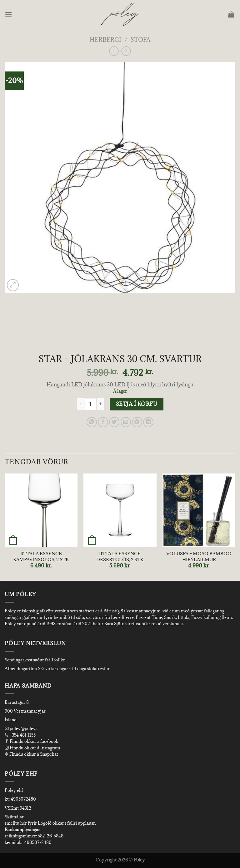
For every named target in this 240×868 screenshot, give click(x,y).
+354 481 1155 (22, 735)
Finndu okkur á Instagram (32, 748)
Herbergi (105, 39)
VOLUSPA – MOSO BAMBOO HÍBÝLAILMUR (199, 556)
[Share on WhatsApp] (92, 422)
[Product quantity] (90, 404)
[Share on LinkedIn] (148, 422)
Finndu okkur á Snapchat (31, 754)
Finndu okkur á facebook (31, 741)
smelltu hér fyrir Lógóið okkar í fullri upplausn (50, 823)
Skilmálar (14, 817)
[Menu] (9, 14)
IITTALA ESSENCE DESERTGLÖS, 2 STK (119, 556)
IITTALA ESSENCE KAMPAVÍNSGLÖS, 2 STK (41, 556)
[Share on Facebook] (103, 422)
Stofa (140, 39)
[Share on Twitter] (114, 422)
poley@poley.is (22, 728)
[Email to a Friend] (126, 422)
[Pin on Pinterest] (137, 422)
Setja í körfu (136, 403)
